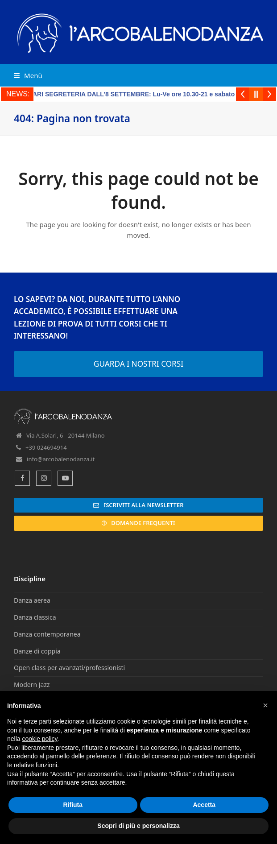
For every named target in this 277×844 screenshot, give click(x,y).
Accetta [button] (204, 804)
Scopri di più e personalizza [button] (138, 825)
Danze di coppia (37, 651)
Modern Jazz (32, 684)
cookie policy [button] (39, 738)
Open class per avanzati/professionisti (69, 667)
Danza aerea (32, 600)
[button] (28, 75)
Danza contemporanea (47, 634)
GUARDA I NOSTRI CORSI (138, 364)
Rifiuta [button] (73, 804)
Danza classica (35, 617)
